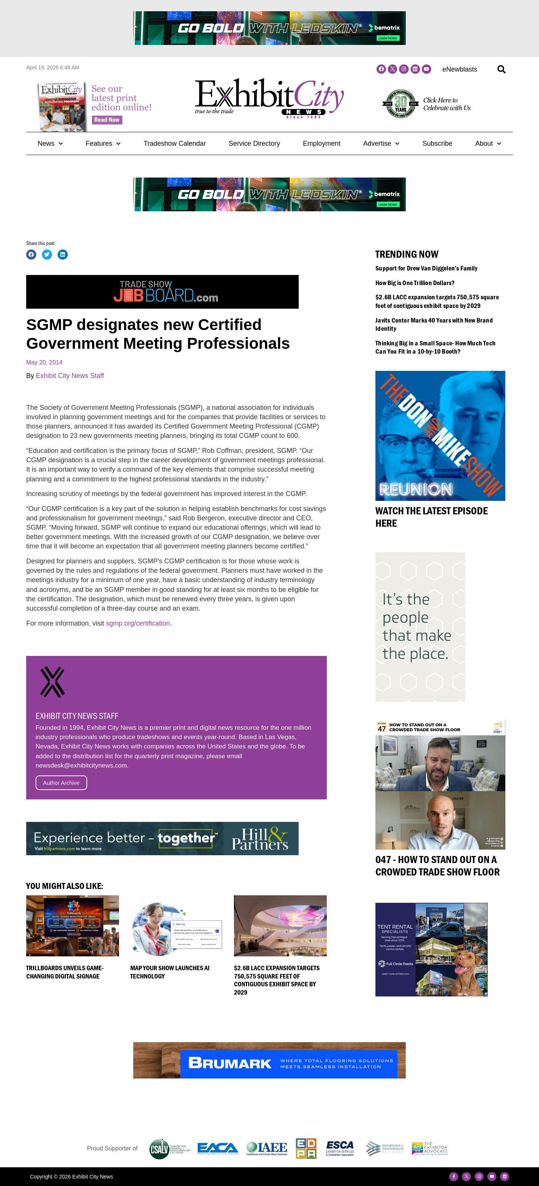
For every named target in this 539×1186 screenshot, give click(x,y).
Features (103, 143)
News (50, 143)
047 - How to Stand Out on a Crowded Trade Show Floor (437, 865)
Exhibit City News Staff (70, 375)
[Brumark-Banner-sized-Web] (269, 1076)
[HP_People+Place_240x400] (420, 700)
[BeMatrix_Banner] (269, 42)
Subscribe (438, 143)
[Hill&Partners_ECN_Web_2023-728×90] (162, 853)
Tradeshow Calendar (175, 143)
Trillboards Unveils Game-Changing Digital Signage (65, 971)
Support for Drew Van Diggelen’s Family (426, 268)
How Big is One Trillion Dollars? (415, 282)
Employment (321, 143)
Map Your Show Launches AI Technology (170, 971)
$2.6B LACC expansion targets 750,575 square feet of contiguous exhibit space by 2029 (277, 979)
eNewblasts (459, 69)
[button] (501, 69)
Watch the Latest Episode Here (431, 517)
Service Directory (254, 143)
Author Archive (61, 783)
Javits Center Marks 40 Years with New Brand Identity (434, 324)
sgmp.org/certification (138, 623)
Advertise (381, 143)
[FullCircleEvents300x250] (431, 994)
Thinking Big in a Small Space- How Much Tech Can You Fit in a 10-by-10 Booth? (435, 347)
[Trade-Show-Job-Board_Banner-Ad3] (162, 306)
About (488, 143)
